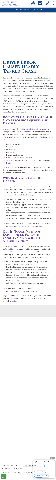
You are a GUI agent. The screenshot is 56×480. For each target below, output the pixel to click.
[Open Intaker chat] (36, 479)
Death (8, 163)
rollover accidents (10, 195)
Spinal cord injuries (13, 160)
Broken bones (11, 149)
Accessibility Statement (13, 468)
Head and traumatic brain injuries (19, 157)
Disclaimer (28, 466)
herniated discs (34, 160)
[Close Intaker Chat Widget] (54, 458)
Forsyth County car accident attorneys (21, 246)
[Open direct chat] (51, 458)
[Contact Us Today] (40, 3)
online (14, 301)
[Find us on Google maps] (33, 4)
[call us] (46, 4)
